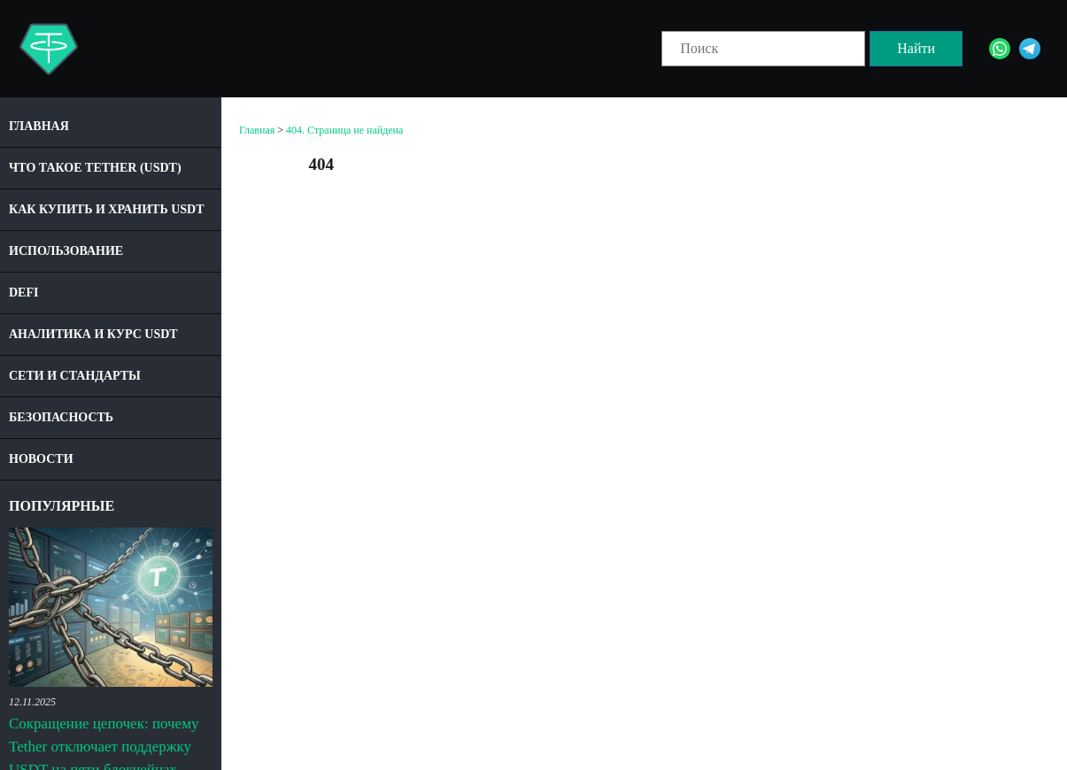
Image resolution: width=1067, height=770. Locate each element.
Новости (41, 459)
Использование (66, 251)
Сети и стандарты (75, 375)
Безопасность (61, 417)
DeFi (23, 292)
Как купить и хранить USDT (107, 209)
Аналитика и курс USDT (93, 334)
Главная (39, 126)
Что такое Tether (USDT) (95, 167)
